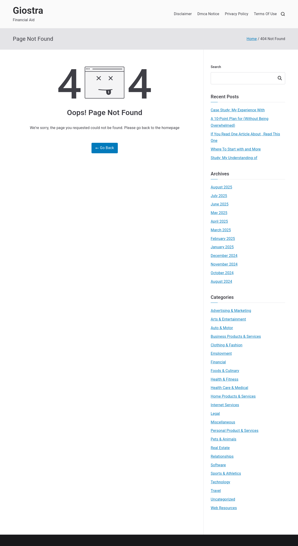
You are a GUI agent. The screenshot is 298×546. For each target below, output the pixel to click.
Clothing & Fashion (226, 345)
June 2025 (219, 204)
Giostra (28, 10)
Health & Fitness (224, 379)
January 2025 (222, 247)
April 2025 (219, 221)
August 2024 (221, 281)
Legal (215, 413)
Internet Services (225, 405)
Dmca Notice (208, 14)
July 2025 (219, 196)
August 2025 (221, 187)
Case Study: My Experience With (238, 110)
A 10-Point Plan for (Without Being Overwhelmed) (239, 122)
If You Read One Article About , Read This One (245, 137)
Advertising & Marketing (231, 310)
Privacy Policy (236, 14)
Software (218, 465)
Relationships (222, 456)
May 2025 (219, 213)
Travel (216, 490)
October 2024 (222, 273)
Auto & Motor (222, 328)
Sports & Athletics (226, 473)
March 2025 (221, 230)
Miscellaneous (223, 422)
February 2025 (223, 238)
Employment (221, 353)
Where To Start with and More (236, 149)
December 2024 (224, 255)
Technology (220, 482)
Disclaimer (183, 14)
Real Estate (220, 448)
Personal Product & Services (234, 430)
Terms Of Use (265, 14)
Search (216, 67)
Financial (218, 362)
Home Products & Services (233, 396)
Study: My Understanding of (234, 158)
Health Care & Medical (229, 388)
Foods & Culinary (225, 371)
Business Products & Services (236, 336)
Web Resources (224, 508)
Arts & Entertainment (228, 319)
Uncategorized (223, 499)
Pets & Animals (223, 439)
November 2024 (224, 264)
